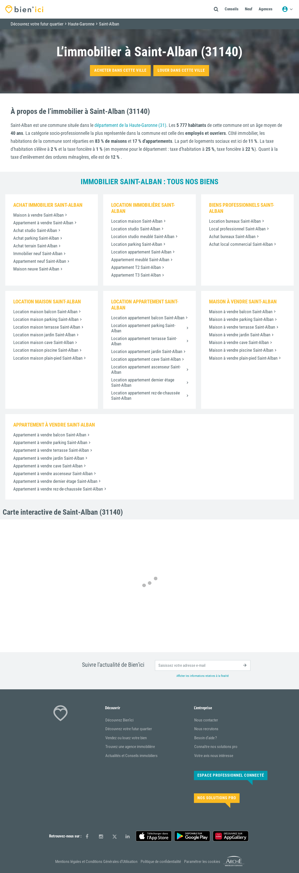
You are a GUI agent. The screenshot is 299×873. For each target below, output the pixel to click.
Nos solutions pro (216, 797)
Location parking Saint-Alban (136, 244)
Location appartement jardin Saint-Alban (146, 351)
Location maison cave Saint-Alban (43, 342)
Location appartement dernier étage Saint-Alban (142, 382)
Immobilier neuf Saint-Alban (37, 253)
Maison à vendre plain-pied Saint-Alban (243, 358)
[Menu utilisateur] (287, 9)
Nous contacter (206, 720)
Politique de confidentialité (161, 861)
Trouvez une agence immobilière (130, 746)
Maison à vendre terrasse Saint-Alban (242, 327)
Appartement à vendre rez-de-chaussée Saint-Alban (58, 489)
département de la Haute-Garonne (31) (130, 125)
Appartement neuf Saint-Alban (39, 261)
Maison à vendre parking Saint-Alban (241, 319)
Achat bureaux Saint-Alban (232, 236)
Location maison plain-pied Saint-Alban (48, 358)
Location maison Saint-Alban (136, 221)
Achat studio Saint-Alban (35, 230)
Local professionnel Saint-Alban (237, 228)
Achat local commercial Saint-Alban (241, 244)
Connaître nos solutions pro (215, 746)
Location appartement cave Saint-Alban (146, 359)
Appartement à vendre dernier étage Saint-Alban (55, 481)
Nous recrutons (206, 728)
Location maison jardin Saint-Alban (44, 334)
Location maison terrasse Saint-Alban (46, 327)
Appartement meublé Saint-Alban (140, 259)
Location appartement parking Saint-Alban (143, 328)
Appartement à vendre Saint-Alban (43, 222)
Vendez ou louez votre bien (126, 738)
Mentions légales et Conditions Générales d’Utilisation (96, 861)
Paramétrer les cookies (202, 861)
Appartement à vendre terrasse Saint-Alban (51, 450)
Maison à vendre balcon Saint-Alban (240, 311)
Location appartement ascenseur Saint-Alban (146, 369)
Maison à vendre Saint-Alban (38, 215)
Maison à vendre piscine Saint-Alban (241, 350)
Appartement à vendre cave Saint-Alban (48, 465)
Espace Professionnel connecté (230, 775)
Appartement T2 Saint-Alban (136, 267)
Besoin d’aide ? (205, 738)
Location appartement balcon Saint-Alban (147, 317)
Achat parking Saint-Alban (36, 238)
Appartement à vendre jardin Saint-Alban (48, 458)
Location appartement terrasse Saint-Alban (144, 341)
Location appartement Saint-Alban (141, 252)
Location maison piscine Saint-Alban (45, 350)
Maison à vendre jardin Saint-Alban (239, 334)
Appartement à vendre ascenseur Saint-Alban (53, 473)
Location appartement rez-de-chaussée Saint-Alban (145, 395)
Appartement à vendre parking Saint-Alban (50, 442)
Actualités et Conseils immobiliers (131, 755)
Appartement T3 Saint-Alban (136, 275)
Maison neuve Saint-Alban (36, 269)
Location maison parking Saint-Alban (46, 319)
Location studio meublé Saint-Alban (142, 236)
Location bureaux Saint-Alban (235, 221)
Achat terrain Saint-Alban (35, 245)
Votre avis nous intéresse (213, 755)
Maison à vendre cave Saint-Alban (239, 342)
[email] (202, 665)
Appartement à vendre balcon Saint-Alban (49, 434)
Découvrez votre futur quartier (128, 728)
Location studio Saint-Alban (135, 228)
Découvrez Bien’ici (119, 720)
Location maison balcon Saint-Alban (45, 311)
